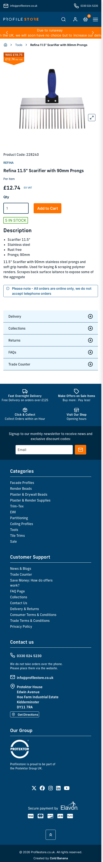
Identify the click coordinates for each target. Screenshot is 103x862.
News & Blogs (20, 568)
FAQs (50, 352)
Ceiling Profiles (21, 524)
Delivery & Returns (24, 609)
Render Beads (21, 488)
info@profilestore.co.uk (23, 5)
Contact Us (18, 603)
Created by (50, 858)
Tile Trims (17, 535)
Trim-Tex (17, 506)
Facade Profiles (22, 483)
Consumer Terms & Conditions (33, 615)
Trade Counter (50, 364)
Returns (50, 340)
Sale (13, 541)
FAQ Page (17, 591)
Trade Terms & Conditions (30, 620)
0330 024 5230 (89, 5)
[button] (6, 33)
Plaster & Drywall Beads (28, 494)
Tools (18, 45)
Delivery (50, 316)
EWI (13, 512)
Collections (50, 328)
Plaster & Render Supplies (30, 500)
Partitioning (19, 518)
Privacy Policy (21, 626)
